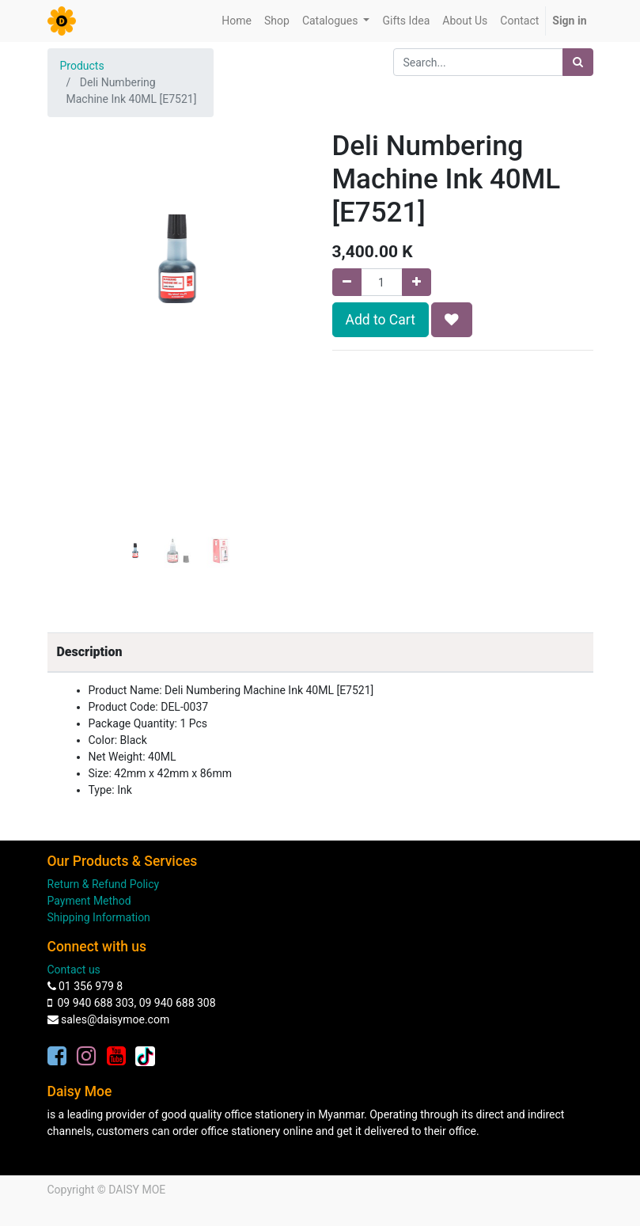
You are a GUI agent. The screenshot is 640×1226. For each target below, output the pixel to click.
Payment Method (89, 900)
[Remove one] (347, 282)
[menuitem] (236, 21)
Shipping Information (98, 917)
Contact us (73, 969)
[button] (67, 288)
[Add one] (416, 282)
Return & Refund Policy (103, 884)
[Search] (577, 62)
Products (82, 65)
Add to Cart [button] (380, 320)
